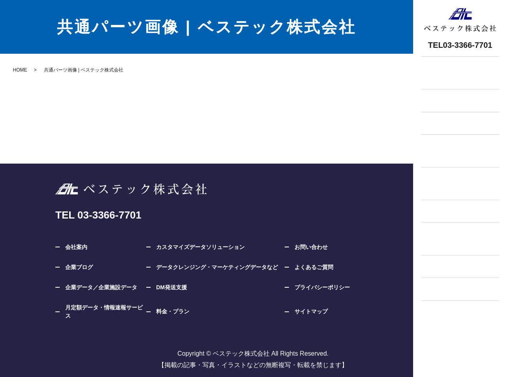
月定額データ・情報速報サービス (104, 311)
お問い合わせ (311, 247)
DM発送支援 (441, 203)
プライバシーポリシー (322, 287)
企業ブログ (439, 283)
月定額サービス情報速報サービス (449, 232)
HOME (20, 70)
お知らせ (436, 91)
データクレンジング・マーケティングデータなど (217, 267)
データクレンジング (452, 259)
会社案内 (76, 247)
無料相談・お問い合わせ (458, 68)
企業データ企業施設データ (446, 143)
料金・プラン (443, 114)
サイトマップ (311, 311)
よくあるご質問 (314, 267)
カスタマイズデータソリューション (455, 176)
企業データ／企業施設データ (101, 287)
